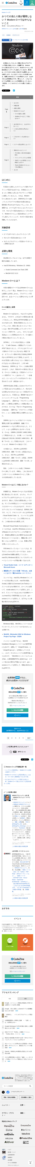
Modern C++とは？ (19, 111)
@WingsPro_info (17, 824)
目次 (23, 97)
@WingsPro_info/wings (19, 826)
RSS (27, 822)
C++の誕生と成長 (20, 113)
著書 (16, 822)
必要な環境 (17, 108)
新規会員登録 (17, 710)
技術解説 (8, 35)
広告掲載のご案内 (26, 1097)
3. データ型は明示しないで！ (22, 144)
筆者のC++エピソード (20, 150)
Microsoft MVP (24, 862)
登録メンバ (18, 816)
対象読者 (16, 105)
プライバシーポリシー (13, 1165)
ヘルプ (9, 1149)
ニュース (6, 1105)
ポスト (6, 91)
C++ (3, 35)
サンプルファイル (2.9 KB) (20, 40)
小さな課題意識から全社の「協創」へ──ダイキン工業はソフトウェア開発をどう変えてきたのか (19, 1059)
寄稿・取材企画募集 (9, 1097)
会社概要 (10, 1160)
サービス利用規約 (12, 1162)
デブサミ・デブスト (8, 1114)
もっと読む (7, 783)
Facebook (22, 828)
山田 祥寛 (21, 28)
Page (6, 127)
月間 (25, 998)
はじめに (16, 103)
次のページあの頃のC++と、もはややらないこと (17, 729)
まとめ (16, 170)
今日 (10, 998)
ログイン (17, 715)
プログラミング (16, 35)
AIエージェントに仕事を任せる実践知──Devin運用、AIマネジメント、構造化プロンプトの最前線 (18, 1045)
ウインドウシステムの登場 (23, 157)
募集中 (23, 818)
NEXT (29, 738)
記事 (20, 822)
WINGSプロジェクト (19, 802)
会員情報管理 (11, 1154)
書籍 (22, 1113)
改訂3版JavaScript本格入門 (21, 883)
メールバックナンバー (17, 705)
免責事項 (10, 1157)
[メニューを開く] (3, 3)
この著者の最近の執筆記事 (20, 846)
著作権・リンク (12, 1152)
